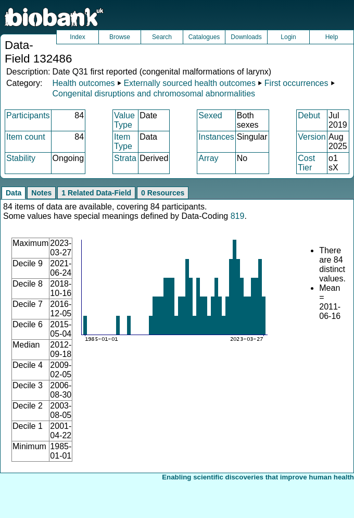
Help (331, 37)
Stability (20, 158)
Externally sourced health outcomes (189, 83)
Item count (25, 136)
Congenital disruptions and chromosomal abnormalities (153, 93)
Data (13, 193)
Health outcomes (83, 83)
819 (238, 216)
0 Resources (162, 193)
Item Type (123, 141)
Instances (216, 136)
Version (311, 136)
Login (288, 37)
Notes (41, 193)
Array (208, 158)
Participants (28, 115)
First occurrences (296, 83)
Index (77, 37)
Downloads (246, 37)
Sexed (210, 115)
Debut (309, 115)
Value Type (124, 120)
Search (162, 37)
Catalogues (204, 37)
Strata (125, 158)
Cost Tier (306, 163)
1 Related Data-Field (96, 193)
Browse (119, 37)
